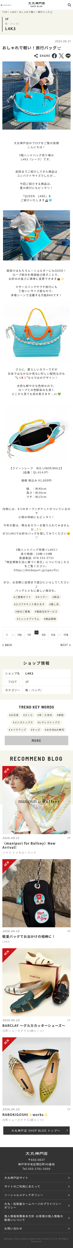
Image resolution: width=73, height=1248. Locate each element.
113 (46, 635)
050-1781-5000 (39, 1169)
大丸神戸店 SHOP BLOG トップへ (39, 1130)
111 (27, 635)
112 (37, 635)
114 (55, 635)
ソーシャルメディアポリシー (23, 1195)
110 (17, 635)
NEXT (65, 645)
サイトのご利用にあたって (22, 1186)
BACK (7, 645)
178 (68, 635)
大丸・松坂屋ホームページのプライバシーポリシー (32, 1205)
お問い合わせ (13, 1228)
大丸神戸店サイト (16, 1178)
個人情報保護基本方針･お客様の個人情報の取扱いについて (33, 1218)
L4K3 (13, 12)
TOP (5, 12)
